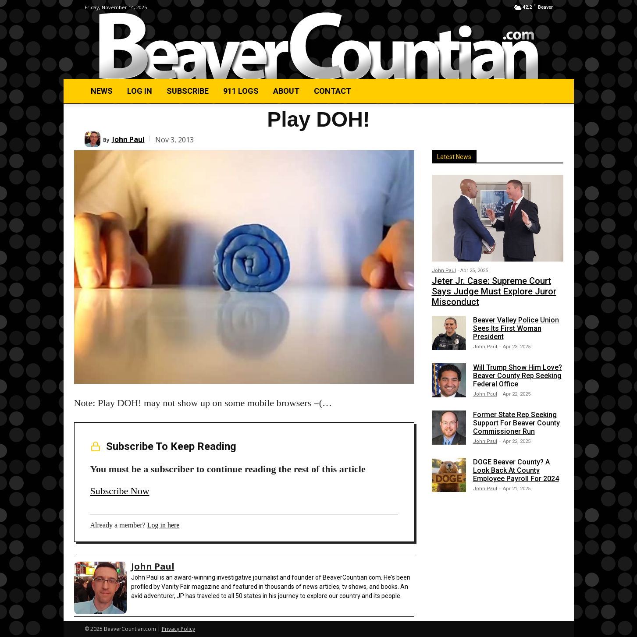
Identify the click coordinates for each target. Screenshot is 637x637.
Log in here (163, 525)
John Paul (128, 139)
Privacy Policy (178, 629)
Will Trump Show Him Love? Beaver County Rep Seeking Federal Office (517, 375)
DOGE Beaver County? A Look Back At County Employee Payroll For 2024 (516, 470)
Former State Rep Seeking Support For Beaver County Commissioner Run (516, 423)
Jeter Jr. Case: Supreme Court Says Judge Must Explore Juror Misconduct (494, 291)
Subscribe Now (119, 490)
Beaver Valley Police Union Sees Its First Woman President (516, 328)
